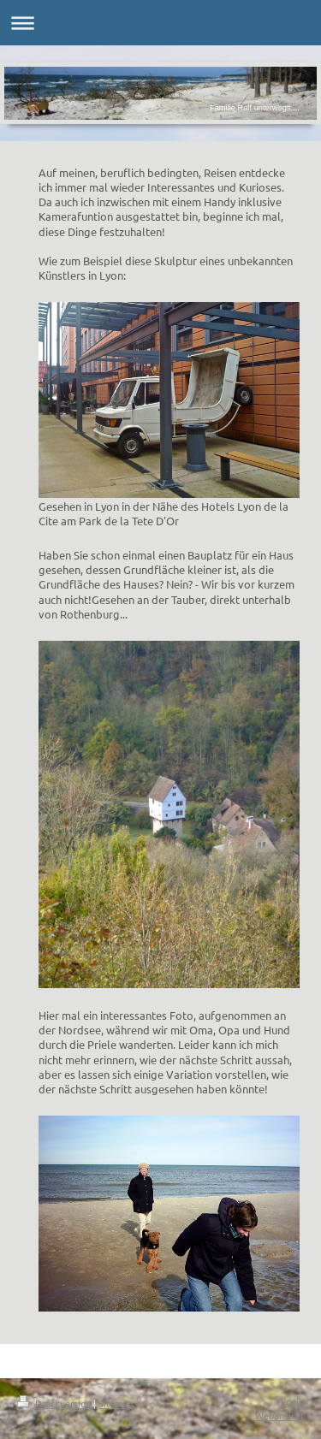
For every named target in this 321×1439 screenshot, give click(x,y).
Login (292, 1401)
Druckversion (55, 1403)
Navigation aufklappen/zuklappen (160, 22)
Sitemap (115, 1403)
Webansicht (279, 1415)
